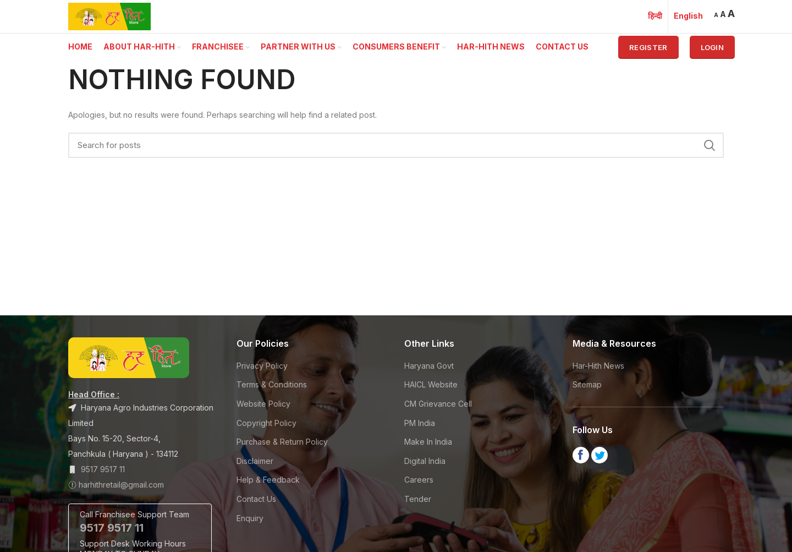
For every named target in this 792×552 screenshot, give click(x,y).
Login (712, 47)
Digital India (425, 461)
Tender (417, 499)
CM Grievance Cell (438, 403)
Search (709, 145)
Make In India (428, 441)
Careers (418, 479)
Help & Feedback (268, 479)
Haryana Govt (429, 365)
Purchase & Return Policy (282, 441)
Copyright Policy (266, 423)
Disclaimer (255, 461)
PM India (419, 423)
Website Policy (263, 403)
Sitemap (587, 384)
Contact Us (256, 499)
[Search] (396, 145)
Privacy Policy (262, 365)
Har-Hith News (598, 365)
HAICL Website (431, 384)
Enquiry (250, 518)
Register (648, 47)
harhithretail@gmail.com (121, 484)
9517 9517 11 (103, 469)
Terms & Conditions (272, 384)
